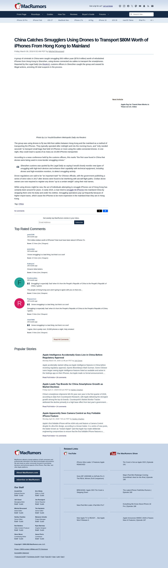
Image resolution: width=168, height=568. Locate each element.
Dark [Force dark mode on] (62, 556)
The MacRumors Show (127, 453)
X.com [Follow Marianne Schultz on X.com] (42, 521)
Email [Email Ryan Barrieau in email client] (37, 530)
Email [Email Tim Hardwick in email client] (37, 512)
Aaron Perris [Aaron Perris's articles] (39, 534)
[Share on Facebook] (105, 211)
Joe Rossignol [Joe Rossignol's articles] (40, 499)
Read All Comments (61, 339)
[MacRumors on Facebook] (128, 6)
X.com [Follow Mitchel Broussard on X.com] (21, 512)
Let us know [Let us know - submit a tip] (108, 6)
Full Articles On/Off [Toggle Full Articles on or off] (33, 556)
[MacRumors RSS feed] (148, 6)
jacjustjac (31, 249)
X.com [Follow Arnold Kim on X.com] (21, 495)
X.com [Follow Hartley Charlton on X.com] (21, 521)
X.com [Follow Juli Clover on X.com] (21, 504)
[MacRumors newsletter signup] (152, 6)
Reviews (73, 14)
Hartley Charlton (77, 390)
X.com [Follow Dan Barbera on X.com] (21, 530)
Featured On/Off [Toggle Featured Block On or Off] (20, 556)
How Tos (61, 14)
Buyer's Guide (88, 14)
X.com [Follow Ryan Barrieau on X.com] (42, 530)
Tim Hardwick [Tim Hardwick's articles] (39, 508)
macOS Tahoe (128, 20)
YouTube (72, 453)
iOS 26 (114, 20)
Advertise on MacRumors (28, 480)
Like (39, 243)
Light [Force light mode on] (58, 556)
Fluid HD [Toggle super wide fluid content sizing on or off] (48, 556)
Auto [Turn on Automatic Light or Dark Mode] (54, 556)
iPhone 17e (78, 20)
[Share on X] (99, 211)
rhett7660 (31, 320)
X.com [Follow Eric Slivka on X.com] (42, 495)
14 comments (61, 406)
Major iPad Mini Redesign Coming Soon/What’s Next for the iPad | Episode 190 (138, 477)
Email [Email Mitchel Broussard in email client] (16, 512)
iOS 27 (50, 20)
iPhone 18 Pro (22, 20)
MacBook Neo (63, 20)
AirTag (91, 20)
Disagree (45, 243)
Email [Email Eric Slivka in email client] (37, 495)
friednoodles (32, 278)
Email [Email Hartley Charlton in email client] (16, 521)
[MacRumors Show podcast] (120, 6)
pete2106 (30, 235)
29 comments (61, 377)
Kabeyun (30, 264)
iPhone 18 (103, 20)
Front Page (21, 14)
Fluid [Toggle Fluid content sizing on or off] (42, 556)
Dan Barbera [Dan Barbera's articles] (18, 525)
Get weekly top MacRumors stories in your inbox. (61, 218)
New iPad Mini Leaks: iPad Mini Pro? (90, 505)
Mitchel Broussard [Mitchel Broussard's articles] (20, 508)
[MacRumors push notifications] (144, 6)
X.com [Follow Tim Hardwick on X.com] (42, 512)
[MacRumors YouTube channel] (140, 6)
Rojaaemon (31, 299)
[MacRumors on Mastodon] (136, 6)
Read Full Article (49, 377)
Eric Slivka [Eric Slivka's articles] (38, 491)
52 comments (19, 211)
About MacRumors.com (27, 472)
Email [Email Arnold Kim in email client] (16, 495)
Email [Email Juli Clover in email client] (16, 504)
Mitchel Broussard (56, 51)
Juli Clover (78, 361)
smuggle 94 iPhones (75, 190)
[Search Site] (141, 14)
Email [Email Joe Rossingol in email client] (37, 504)
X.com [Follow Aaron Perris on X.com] (42, 538)
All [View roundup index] (152, 20)
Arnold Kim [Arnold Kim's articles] (18, 491)
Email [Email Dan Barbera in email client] (16, 530)
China (21, 204)
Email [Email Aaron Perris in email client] (37, 538)
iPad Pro (142, 20)
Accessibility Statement (21, 553)
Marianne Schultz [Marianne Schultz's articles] (41, 517)
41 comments (61, 436)
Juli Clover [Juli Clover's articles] (18, 499)
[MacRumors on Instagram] (124, 6)
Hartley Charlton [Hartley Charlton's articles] (19, 517)
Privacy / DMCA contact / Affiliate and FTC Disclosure (31, 549)
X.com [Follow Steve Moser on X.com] (21, 538)
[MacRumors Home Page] (30, 6)
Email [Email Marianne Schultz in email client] (37, 521)
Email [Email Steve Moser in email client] (16, 538)
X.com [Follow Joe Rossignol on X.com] (42, 504)
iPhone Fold (37, 20)
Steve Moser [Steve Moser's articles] (18, 534)
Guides (50, 14)
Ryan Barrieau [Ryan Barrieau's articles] (40, 525)
